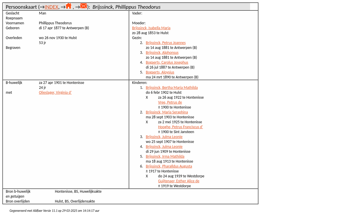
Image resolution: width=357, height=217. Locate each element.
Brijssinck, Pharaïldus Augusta (169, 166)
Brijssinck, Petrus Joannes (166, 42)
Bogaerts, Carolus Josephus (167, 62)
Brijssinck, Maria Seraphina (167, 112)
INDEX (51, 6)
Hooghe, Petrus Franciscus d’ (180, 126)
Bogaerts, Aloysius (160, 72)
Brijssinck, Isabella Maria (151, 27)
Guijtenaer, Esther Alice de (178, 181)
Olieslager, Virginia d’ (55, 92)
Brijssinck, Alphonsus (162, 52)
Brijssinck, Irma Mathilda (165, 156)
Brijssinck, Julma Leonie (164, 136)
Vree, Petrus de (170, 102)
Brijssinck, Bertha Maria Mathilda (172, 87)
